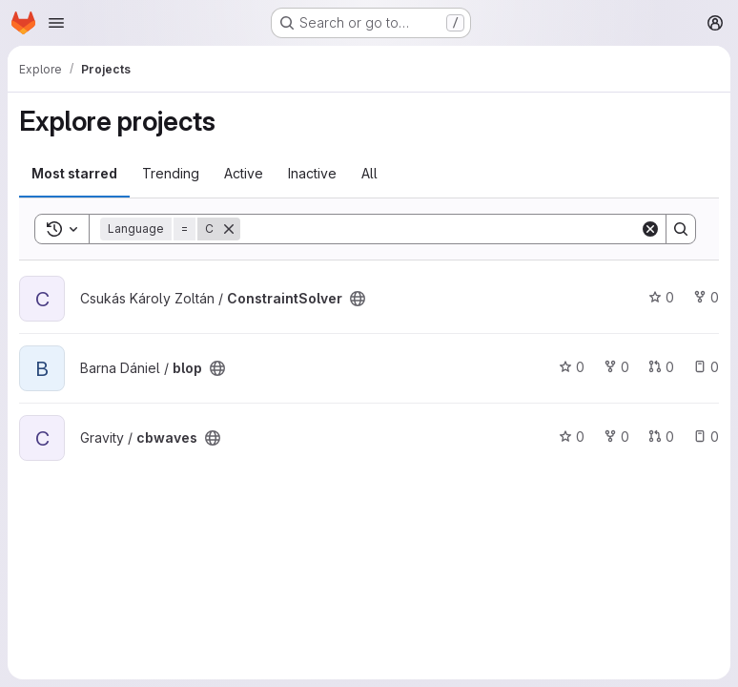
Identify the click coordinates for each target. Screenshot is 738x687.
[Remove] (228, 229)
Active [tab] (243, 173)
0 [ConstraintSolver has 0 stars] (661, 297)
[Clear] (650, 229)
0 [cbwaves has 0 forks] (616, 436)
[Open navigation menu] (56, 23)
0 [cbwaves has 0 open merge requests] (661, 436)
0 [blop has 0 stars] (571, 367)
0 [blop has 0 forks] (616, 367)
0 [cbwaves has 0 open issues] (706, 436)
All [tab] (369, 173)
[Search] (440, 229)
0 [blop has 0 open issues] (706, 367)
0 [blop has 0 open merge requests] (661, 367)
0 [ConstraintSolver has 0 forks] (706, 297)
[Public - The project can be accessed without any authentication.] (357, 298)
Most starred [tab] (74, 173)
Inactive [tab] (312, 173)
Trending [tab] (170, 173)
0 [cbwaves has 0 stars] (571, 436)
